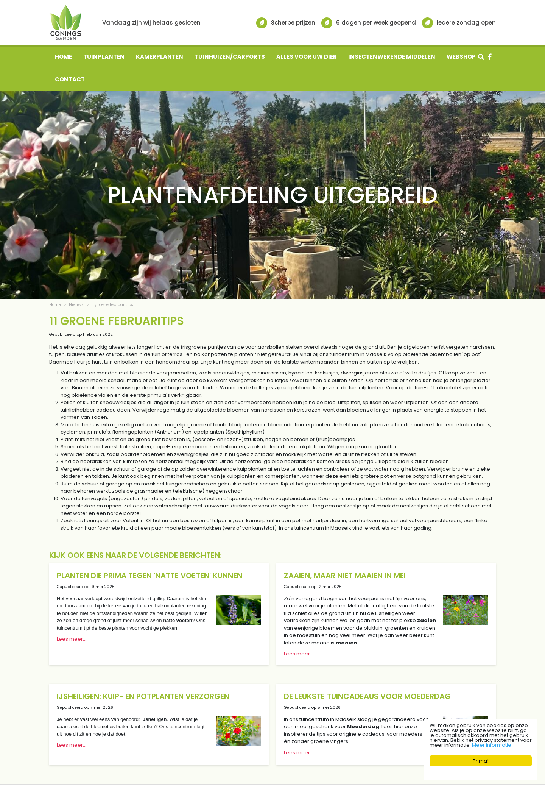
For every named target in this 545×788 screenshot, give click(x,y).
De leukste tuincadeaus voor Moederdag (367, 696)
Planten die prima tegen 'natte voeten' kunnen (149, 575)
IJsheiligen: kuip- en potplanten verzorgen (143, 696)
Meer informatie (491, 745)
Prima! (481, 761)
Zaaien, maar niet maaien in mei (345, 575)
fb (490, 56)
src (481, 56)
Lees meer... (71, 639)
